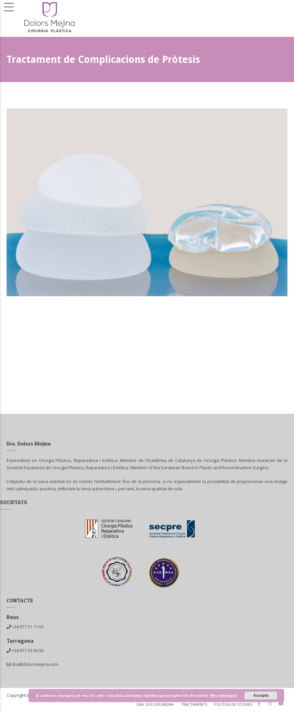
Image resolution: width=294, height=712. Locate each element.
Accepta (261, 695)
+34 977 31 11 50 (27, 627)
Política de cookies (233, 704)
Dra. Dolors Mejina (155, 704)
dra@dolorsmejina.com (32, 664)
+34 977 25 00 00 (27, 650)
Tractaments (194, 704)
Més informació (223, 696)
